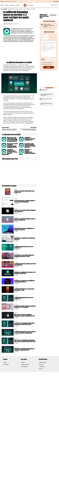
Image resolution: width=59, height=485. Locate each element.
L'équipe (4, 362)
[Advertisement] (19, 52)
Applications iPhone (42, 362)
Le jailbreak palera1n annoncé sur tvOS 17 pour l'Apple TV (25, 264)
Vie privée (23, 362)
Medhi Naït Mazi (9, 23)
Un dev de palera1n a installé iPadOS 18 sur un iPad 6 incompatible (24, 201)
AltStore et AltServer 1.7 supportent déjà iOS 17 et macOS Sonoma (9, 129)
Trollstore (10, 1)
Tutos (2, 9)
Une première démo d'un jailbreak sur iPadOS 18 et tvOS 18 (24, 229)
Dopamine (24, 117)
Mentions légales (24, 366)
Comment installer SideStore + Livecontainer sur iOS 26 (48, 25)
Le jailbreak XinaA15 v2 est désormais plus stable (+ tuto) (24, 289)
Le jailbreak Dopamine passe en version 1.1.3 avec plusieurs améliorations (9, 152)
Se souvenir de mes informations (47, 62)
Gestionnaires (12, 5)
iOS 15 (5, 26)
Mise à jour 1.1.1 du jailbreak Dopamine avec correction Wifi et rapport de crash (12, 139)
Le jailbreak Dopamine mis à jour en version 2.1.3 (23, 247)
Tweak (30, 5)
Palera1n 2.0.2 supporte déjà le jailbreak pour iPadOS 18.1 (25, 211)
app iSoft (40, 368)
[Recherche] (54, 5)
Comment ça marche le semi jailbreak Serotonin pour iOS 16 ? (24, 281)
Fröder (23, 66)
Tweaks (2, 5)
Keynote (7, 1)
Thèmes (5, 9)
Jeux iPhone (41, 364)
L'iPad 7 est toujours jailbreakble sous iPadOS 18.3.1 (24, 191)
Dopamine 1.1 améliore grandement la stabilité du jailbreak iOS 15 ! (27, 152)
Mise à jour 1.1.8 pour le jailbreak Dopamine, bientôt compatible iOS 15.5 (12, 145)
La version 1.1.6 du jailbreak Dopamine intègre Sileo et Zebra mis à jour (30, 145)
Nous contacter (6, 364)
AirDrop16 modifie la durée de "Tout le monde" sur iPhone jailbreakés (28, 129)
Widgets (17, 5)
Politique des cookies (25, 364)
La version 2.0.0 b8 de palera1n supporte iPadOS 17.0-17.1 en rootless (25, 306)
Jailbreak (6, 5)
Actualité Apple (41, 366)
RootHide (14, 1)
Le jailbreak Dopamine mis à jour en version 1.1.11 (30, 139)
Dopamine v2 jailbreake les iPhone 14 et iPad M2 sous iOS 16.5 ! (24, 273)
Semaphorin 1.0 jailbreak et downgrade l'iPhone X (24, 238)
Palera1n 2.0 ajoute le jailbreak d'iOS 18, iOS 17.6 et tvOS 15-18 (24, 219)
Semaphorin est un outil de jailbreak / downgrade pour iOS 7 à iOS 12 (24, 255)
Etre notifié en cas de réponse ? (47, 64)
